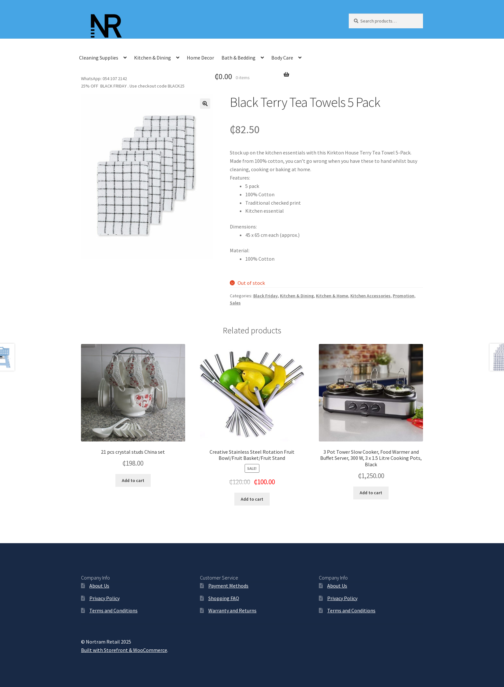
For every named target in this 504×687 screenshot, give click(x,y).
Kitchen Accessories (370, 296)
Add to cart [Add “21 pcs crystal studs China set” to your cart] (133, 480)
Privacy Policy (104, 598)
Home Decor (200, 57)
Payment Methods (228, 585)
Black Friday (265, 296)
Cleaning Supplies (98, 57)
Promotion (403, 296)
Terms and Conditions (113, 610)
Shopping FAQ (223, 598)
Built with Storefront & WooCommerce (124, 650)
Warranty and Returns (232, 610)
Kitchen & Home (332, 296)
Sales (235, 303)
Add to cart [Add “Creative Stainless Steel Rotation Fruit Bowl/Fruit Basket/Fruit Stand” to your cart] (252, 499)
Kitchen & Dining (152, 57)
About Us (99, 585)
